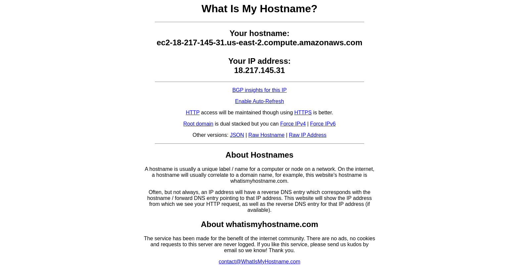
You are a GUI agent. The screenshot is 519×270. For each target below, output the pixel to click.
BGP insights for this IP (259, 90)
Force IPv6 (323, 124)
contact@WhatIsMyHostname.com (260, 261)
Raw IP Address (308, 135)
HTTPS (302, 112)
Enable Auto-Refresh (259, 101)
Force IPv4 (293, 124)
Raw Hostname (266, 135)
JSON (237, 135)
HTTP (192, 112)
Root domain (198, 124)
